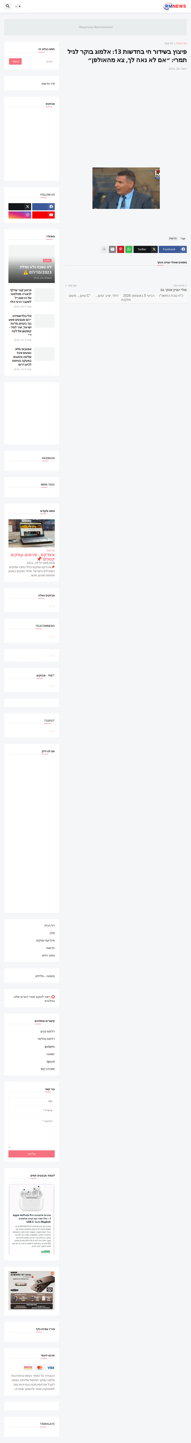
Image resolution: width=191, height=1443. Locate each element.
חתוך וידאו (48, 955)
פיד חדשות (48, 83)
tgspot (51, 1061)
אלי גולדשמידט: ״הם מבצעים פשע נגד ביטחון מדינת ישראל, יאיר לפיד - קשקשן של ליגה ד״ (20, 325)
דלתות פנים (47, 1032)
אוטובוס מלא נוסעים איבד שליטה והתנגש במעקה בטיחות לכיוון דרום (21, 356)
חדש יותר (178, 286)
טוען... (51, 606)
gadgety (50, 1046)
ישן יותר (72, 286)
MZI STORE (48, 1068)
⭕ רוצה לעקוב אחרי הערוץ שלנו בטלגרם (34, 998)
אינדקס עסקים (45, 940)
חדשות (169, 43)
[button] (18, 6)
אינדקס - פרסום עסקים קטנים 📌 (33, 557)
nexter (51, 1054)
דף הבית (181, 43)
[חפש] (38, 61)
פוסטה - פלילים (45, 975)
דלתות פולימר (46, 1039)
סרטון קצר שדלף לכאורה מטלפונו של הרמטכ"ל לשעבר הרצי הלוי (20, 296)
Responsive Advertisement (95, 27)
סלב (52, 933)
